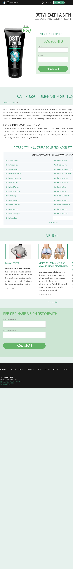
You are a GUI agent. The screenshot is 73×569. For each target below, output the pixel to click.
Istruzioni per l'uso (17, 370)
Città (39, 370)
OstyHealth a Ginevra (11, 160)
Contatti (65, 370)
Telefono (40, 55)
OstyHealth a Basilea (11, 165)
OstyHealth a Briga (10, 196)
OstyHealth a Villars (11, 218)
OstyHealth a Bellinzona (12, 191)
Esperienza (3, 370)
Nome (39, 46)
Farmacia (56, 370)
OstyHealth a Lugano (11, 169)
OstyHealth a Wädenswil (12, 205)
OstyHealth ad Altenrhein (13, 173)
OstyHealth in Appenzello (13, 178)
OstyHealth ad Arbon (11, 182)
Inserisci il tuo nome (9, 319)
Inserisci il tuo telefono (10, 330)
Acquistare (53, 69)
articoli (47, 370)
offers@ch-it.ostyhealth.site (8, 379)
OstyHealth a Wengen (11, 209)
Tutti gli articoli (53, 302)
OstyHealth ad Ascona (12, 187)
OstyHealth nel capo (11, 200)
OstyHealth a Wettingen (12, 213)
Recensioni (30, 370)
